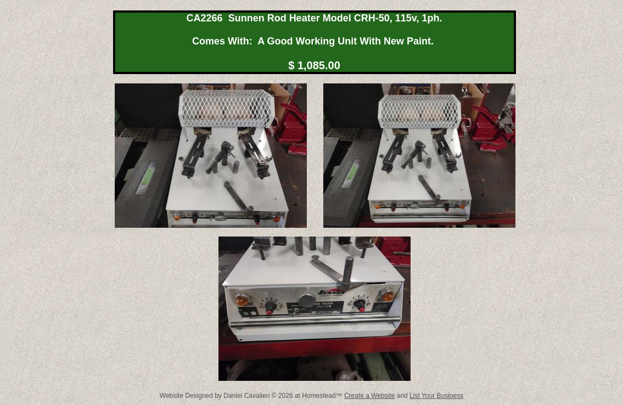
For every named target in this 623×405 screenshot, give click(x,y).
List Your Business (436, 396)
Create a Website (369, 396)
